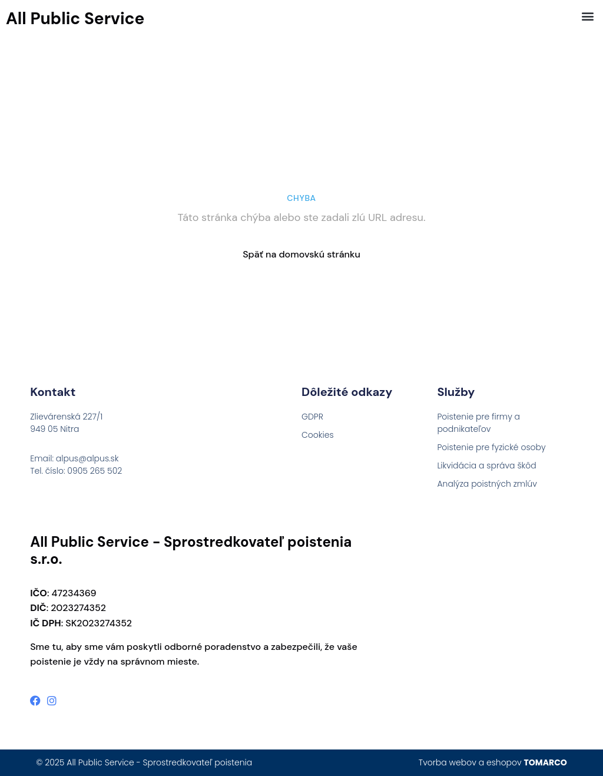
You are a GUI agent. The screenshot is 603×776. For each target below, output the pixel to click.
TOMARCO (545, 762)
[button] (587, 15)
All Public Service (75, 18)
